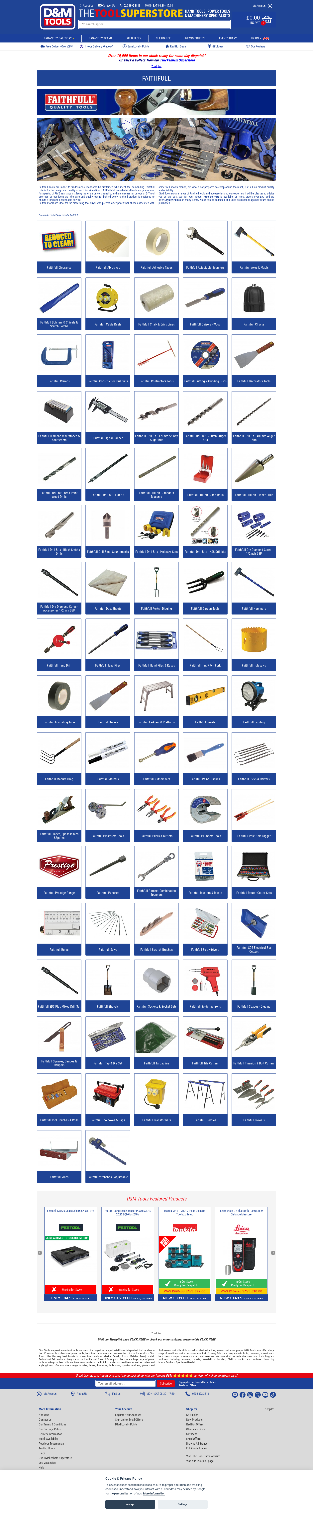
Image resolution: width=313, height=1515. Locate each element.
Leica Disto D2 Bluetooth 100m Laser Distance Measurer (241, 1212)
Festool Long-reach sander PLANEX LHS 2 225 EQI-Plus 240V (127, 1212)
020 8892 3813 (130, 5)
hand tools (91, 1353)
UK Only (260, 38)
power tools (77, 1353)
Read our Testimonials (51, 1443)
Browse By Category (59, 38)
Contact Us (106, 5)
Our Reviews (255, 46)
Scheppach (112, 1359)
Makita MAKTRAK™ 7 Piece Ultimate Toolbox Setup (184, 1212)
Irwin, (205, 1353)
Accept (130, 1504)
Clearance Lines (195, 1429)
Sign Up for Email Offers (129, 1419)
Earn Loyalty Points (136, 46)
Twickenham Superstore (177, 60)
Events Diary (228, 38)
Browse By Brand (100, 38)
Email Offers (193, 1439)
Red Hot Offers (195, 1424)
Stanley (211, 1353)
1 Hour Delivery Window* (96, 46)
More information (154, 1493)
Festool (43, 1359)
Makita (107, 1356)
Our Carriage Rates (50, 1429)
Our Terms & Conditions (52, 1424)
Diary (42, 1453)
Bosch (125, 1356)
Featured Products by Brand (53, 215)
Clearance (163, 38)
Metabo (134, 1356)
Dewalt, (116, 1356)
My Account (262, 6)
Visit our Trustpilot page (200, 1461)
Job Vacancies (47, 1463)
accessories (120, 1353)
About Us (86, 5)
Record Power (96, 1359)
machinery (103, 1353)
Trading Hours (47, 1448)
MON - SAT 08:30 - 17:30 (159, 5)
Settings (182, 1504)
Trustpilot (156, 66)
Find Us (113, 1394)
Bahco (220, 1353)
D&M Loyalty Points (126, 1424)
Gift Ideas (216, 46)
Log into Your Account (128, 1415)
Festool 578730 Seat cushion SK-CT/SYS (70, 1211)
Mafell (151, 1356)
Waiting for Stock (71, 1289)
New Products (195, 38)
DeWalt (191, 1362)
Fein (54, 1359)
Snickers (170, 1362)
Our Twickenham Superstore (55, 1458)
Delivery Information (50, 1434)
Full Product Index (196, 1448)
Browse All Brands (197, 1443)
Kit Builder (134, 38)
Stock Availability (48, 1439)
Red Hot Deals (175, 46)
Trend (143, 1356)
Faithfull (74, 215)
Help (41, 1467)
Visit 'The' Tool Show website (203, 1456)
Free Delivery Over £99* (57, 46)
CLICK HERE (137, 1339)
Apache (179, 1362)
